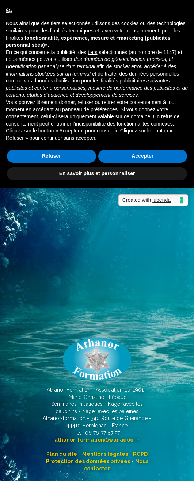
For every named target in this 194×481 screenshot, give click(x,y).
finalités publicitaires (124, 81)
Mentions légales (105, 454)
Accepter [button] (142, 156)
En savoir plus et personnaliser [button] (97, 173)
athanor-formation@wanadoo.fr (97, 440)
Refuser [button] (51, 156)
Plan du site (61, 454)
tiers (92, 52)
